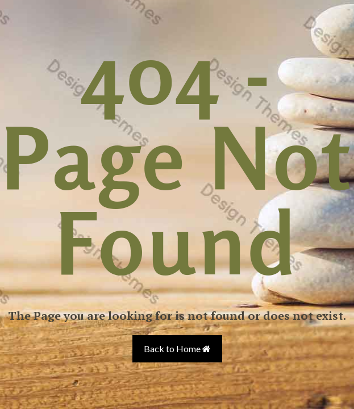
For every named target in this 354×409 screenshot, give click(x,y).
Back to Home (177, 348)
